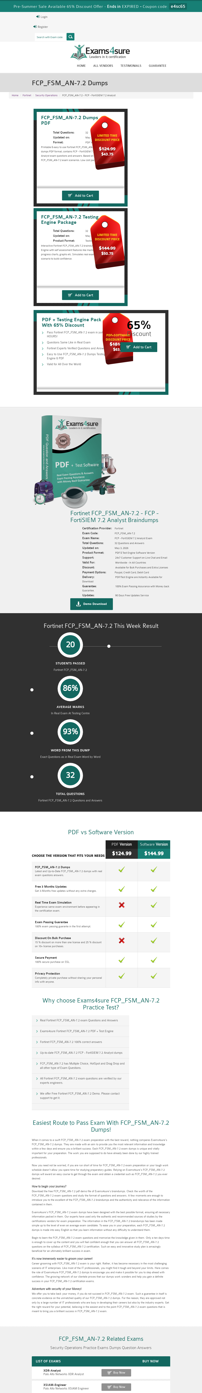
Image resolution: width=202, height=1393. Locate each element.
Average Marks (77, 532)
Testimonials (158, 66)
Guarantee (185, 66)
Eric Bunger (104, 1332)
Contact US (96, 1382)
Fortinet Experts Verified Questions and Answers (53, 322)
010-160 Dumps (23, 1368)
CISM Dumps (23, 1362)
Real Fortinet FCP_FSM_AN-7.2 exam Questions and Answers (53, 772)
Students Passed (30, 532)
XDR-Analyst (17, 1080)
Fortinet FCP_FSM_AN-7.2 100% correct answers (45, 789)
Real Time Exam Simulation (26, 657)
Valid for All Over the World (40, 335)
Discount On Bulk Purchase (26, 692)
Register (13, 27)
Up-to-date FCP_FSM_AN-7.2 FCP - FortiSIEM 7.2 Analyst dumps (152, 789)
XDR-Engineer (17, 1107)
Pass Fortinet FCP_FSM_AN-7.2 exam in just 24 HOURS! (58, 310)
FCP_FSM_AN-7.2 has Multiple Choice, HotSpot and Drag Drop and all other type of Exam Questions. (53, 808)
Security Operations (46, 98)
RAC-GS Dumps (85, 1362)
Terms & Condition (71, 1382)
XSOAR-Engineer (20, 1134)
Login (14, 17)
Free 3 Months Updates (24, 641)
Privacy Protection (20, 727)
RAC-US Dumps (148, 1362)
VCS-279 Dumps (54, 1368)
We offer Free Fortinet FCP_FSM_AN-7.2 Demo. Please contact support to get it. (54, 825)
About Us (28, 1382)
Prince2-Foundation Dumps (179, 1363)
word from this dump (125, 534)
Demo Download (120, 468)
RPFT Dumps (116, 1362)
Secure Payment (19, 711)
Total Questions (171, 532)
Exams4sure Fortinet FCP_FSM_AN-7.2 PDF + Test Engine (148, 772)
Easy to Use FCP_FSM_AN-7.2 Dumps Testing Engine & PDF (61, 329)
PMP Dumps (54, 1362)
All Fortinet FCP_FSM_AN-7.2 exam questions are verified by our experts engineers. (152, 808)
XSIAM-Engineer (19, 1094)
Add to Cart (56, 231)
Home (108, 66)
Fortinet (27, 98)
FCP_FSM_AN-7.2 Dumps (26, 621)
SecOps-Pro (16, 1121)
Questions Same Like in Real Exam (45, 316)
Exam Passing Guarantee (24, 676)
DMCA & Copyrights (121, 1382)
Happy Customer (105, 1339)
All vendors (131, 66)
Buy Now (179, 1082)
